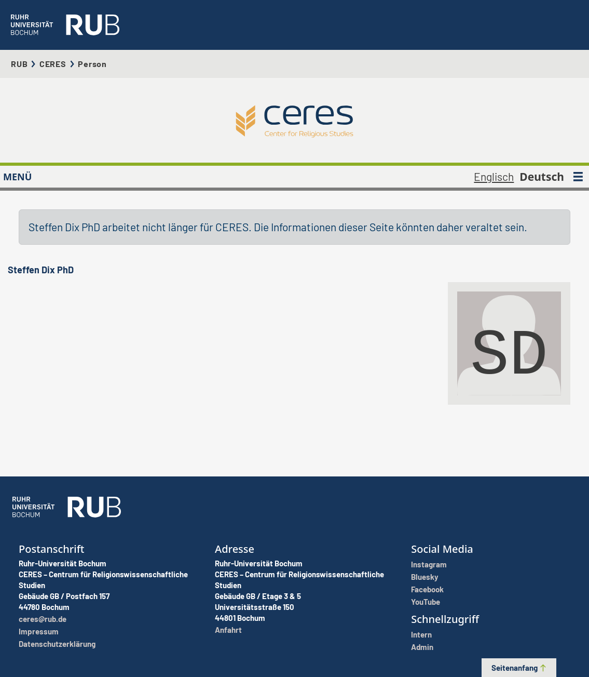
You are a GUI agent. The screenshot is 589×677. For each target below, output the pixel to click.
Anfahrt (228, 629)
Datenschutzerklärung (57, 643)
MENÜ (17, 176)
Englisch (494, 176)
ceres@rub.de (42, 618)
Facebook (427, 589)
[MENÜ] (578, 177)
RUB (19, 64)
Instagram (429, 564)
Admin (422, 647)
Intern (421, 634)
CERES (52, 64)
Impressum (39, 631)
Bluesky (425, 576)
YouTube (425, 601)
